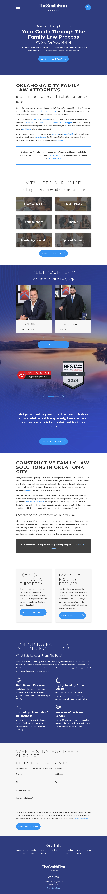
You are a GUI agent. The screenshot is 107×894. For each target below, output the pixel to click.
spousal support (66, 122)
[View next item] (63, 337)
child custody (43, 122)
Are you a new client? (24, 790)
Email (57, 782)
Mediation (29, 490)
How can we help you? (24, 798)
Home (18, 854)
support (55, 122)
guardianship (41, 137)
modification (27, 129)
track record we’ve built (35, 502)
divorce (36, 119)
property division (29, 122)
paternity (55, 134)
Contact (88, 854)
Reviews (54, 854)
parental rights (68, 134)
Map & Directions (53, 891)
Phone (18, 782)
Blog (61, 854)
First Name (20, 774)
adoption (59, 140)
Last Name (59, 774)
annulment (46, 119)
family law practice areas (47, 111)
